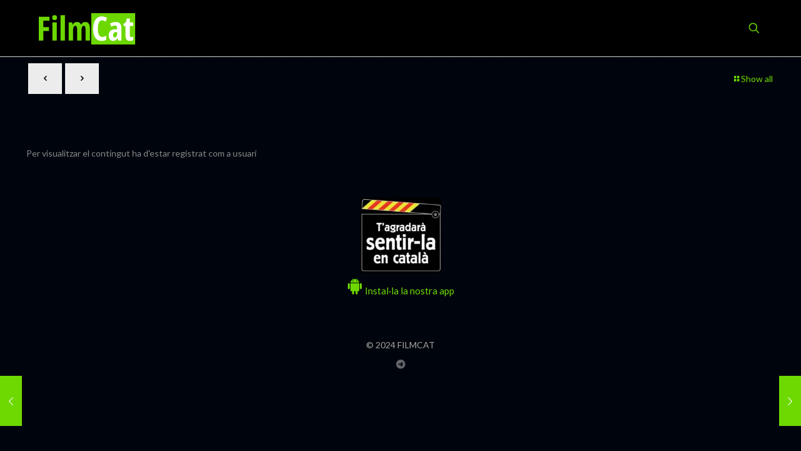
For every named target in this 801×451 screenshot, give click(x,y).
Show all (752, 78)
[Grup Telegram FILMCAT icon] (401, 364)
